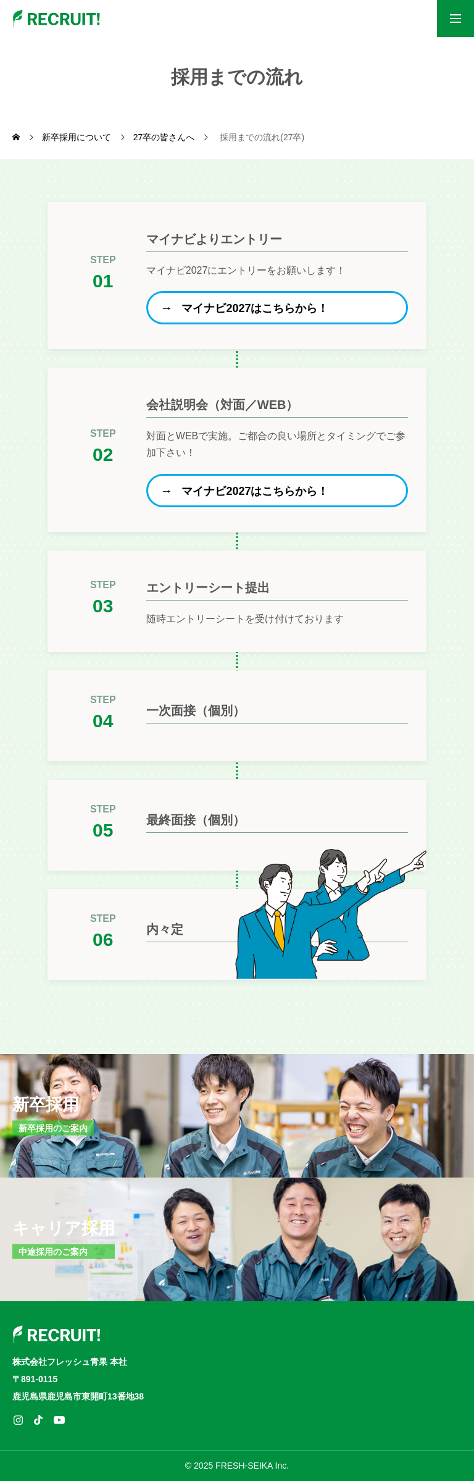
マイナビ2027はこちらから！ (255, 308)
